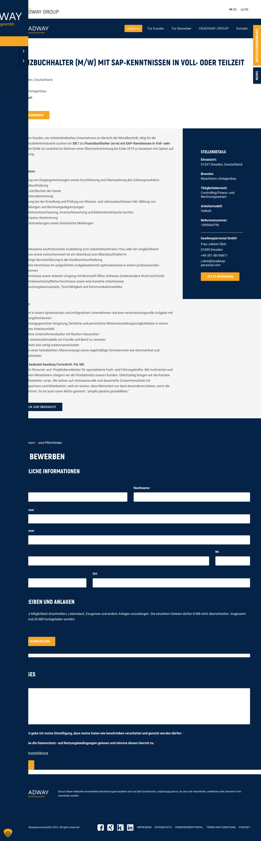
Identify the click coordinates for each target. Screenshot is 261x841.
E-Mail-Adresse (23, 510)
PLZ (14, 574)
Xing (112, 828)
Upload (16, 633)
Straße (16, 552)
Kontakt (242, 28)
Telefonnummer (22, 531)
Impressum (144, 827)
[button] (8, 833)
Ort (95, 574)
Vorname (19, 488)
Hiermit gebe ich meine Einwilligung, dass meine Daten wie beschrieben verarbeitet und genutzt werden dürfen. (101, 733)
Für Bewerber (181, 28)
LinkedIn (131, 828)
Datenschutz (163, 827)
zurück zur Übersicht (39, 407)
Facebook (103, 828)
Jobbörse (133, 28)
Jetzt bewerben (30, 115)
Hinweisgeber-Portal (189, 827)
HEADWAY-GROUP (214, 28)
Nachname (143, 488)
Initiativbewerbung (257, 45)
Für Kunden (156, 28)
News (257, 75)
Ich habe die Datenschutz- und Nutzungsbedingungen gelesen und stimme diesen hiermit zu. (88, 743)
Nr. (217, 552)
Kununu (122, 828)
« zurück (17, 50)
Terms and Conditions (221, 827)
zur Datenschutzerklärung (29, 753)
